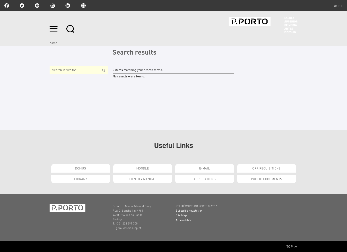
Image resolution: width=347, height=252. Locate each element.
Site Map (181, 215)
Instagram (83, 5)
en (335, 6)
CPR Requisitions (266, 168)
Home (53, 43)
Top (291, 246)
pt (340, 6)
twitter (22, 5)
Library (80, 179)
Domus (80, 168)
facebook (6, 5)
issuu (52, 5)
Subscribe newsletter (189, 210)
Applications (204, 179)
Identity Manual (142, 179)
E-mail (204, 168)
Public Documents (266, 179)
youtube (37, 5)
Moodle (142, 168)
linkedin (68, 5)
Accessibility (183, 220)
